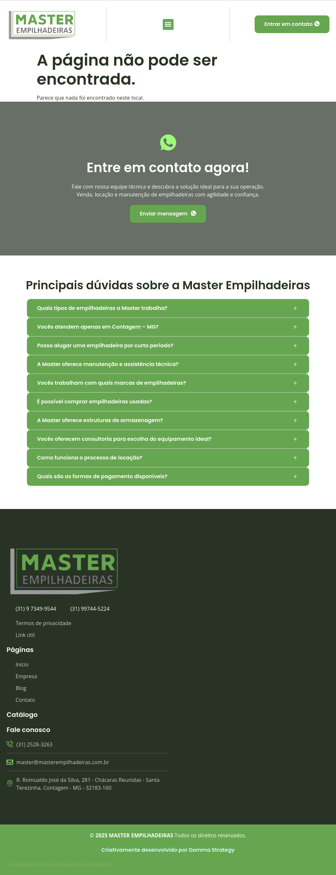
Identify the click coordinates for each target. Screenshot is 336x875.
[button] (168, 24)
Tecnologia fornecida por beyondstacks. (60, 864)
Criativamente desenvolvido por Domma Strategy (168, 850)
